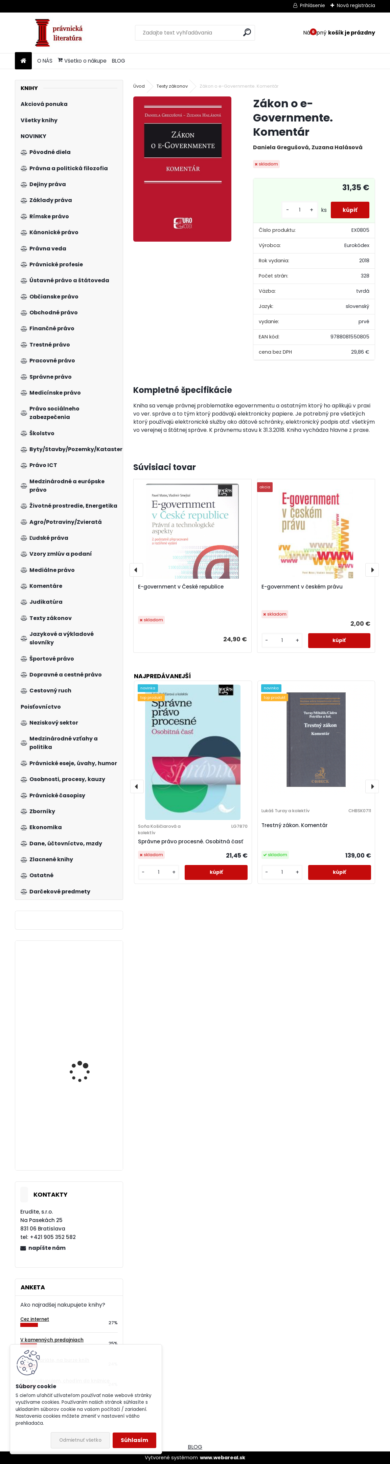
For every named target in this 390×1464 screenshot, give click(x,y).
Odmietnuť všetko (80, 1440)
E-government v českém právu (302, 586)
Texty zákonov (172, 86)
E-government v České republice (181, 586)
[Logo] (61, 33)
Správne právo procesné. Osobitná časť (190, 841)
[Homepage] (23, 61)
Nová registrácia (356, 5)
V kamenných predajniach (52, 1340)
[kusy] (296, 210)
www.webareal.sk (222, 1457)
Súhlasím (134, 1440)
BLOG (118, 60)
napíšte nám (47, 1248)
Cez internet (34, 1319)
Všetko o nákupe (82, 60)
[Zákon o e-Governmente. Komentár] (182, 169)
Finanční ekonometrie (84, 1119)
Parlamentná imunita (84, 974)
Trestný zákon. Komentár (294, 825)
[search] (247, 32)
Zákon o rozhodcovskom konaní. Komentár (88, 1067)
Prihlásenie (312, 5)
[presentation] (136, 570)
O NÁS (44, 60)
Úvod (139, 86)
